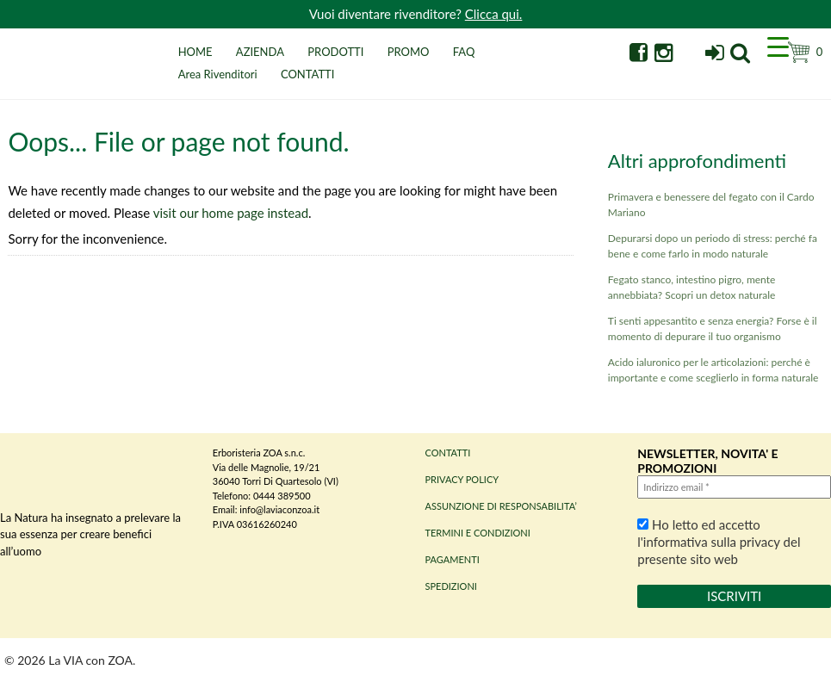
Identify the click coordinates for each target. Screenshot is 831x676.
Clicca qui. (494, 14)
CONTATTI (307, 74)
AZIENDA (260, 52)
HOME (195, 52)
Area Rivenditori (217, 74)
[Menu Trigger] (777, 45)
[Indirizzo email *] (734, 487)
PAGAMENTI (452, 559)
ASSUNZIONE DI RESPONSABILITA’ (501, 506)
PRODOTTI (335, 52)
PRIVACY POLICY (462, 479)
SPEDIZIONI (451, 586)
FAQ (464, 52)
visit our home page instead (230, 212)
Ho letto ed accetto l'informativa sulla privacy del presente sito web (718, 542)
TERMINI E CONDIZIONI (477, 532)
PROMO (409, 52)
